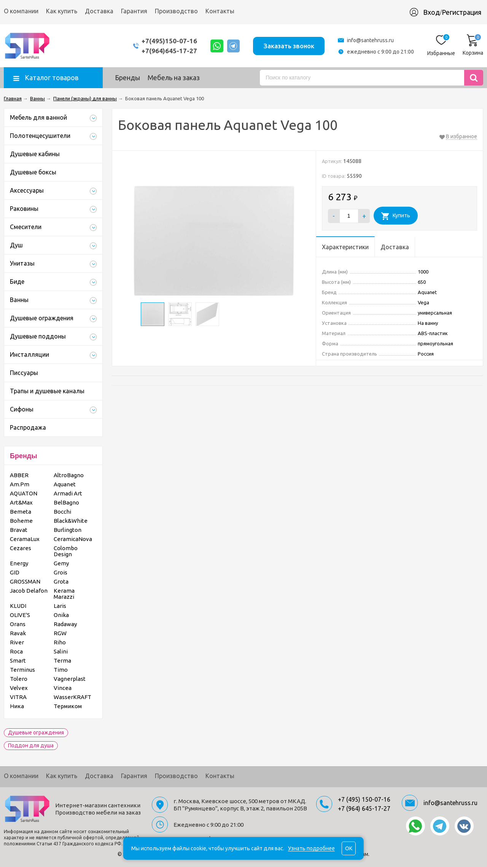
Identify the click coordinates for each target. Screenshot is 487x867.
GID (14, 572)
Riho (60, 642)
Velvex (19, 688)
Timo (61, 669)
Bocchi (62, 511)
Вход (431, 12)
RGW (60, 633)
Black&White (71, 520)
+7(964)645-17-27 (168, 50)
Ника (17, 706)
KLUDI (18, 606)
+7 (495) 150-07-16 (364, 799)
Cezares (20, 548)
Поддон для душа (31, 745)
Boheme (21, 520)
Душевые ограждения (36, 732)
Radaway (65, 624)
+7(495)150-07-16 (168, 40)
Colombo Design (66, 551)
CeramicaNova (73, 539)
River (17, 642)
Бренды (127, 77)
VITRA (18, 697)
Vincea (63, 688)
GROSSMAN (25, 581)
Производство (176, 11)
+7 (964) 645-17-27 (364, 808)
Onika (61, 615)
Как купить (61, 11)
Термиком (68, 706)
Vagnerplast (70, 679)
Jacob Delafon (29, 590)
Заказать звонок (288, 45)
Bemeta (20, 511)
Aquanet (65, 484)
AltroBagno (69, 475)
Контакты (219, 11)
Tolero (18, 679)
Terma (62, 660)
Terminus (22, 669)
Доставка (99, 11)
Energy (19, 563)
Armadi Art (68, 493)
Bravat (18, 530)
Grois (60, 572)
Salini (61, 651)
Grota (61, 581)
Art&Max (21, 502)
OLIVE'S (20, 615)
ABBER (19, 475)
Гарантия (134, 11)
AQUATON (23, 493)
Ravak (18, 633)
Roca (16, 651)
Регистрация (461, 12)
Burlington (67, 530)
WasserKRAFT (72, 697)
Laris (60, 606)
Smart (18, 660)
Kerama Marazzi (64, 593)
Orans (17, 624)
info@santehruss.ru (370, 40)
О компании (21, 11)
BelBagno (66, 502)
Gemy (61, 563)
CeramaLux (25, 539)
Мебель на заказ (174, 77)
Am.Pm (19, 484)
